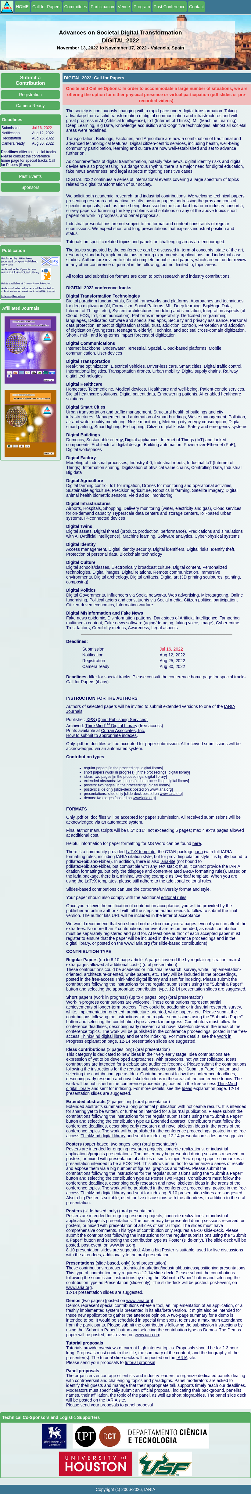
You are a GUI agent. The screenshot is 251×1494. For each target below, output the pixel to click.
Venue (124, 6)
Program (142, 6)
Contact (196, 6)
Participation (102, 6)
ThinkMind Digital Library (111, 725)
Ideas (187, 1088)
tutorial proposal (140, 1362)
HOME (22, 6)
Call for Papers (46, 6)
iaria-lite (167, 861)
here (196, 843)
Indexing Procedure (13, 296)
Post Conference (169, 6)
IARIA (182, 1357)
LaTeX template (140, 851)
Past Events (30, 176)
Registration (30, 94)
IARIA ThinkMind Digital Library (20, 272)
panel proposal (139, 1404)
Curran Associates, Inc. (38, 283)
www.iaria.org (161, 789)
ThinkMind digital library (137, 979)
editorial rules (198, 881)
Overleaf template (192, 876)
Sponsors (30, 187)
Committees (75, 6)
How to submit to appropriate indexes (101, 735)
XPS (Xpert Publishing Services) (117, 719)
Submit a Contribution (30, 80)
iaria (199, 851)
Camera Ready (30, 105)
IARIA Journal (46, 291)
